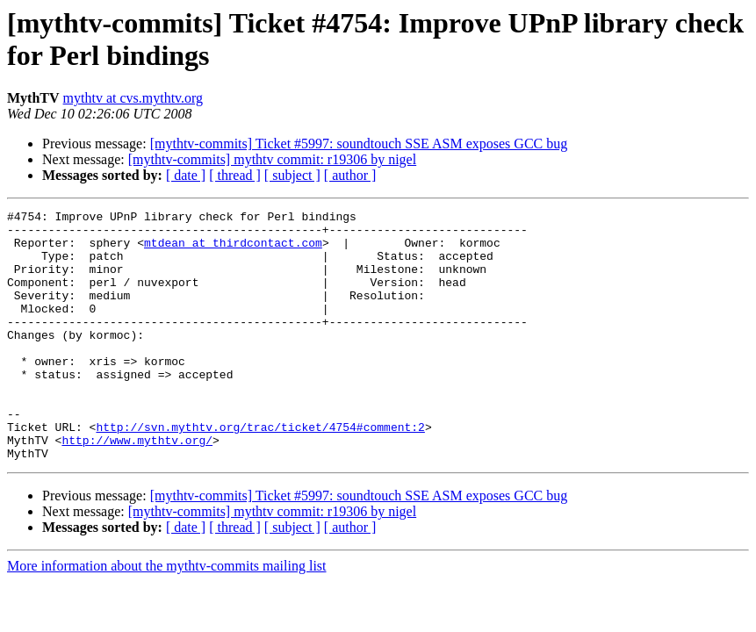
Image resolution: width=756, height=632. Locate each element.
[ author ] (350, 175)
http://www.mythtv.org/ (136, 487)
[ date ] (185, 175)
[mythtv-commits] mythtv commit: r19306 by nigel (272, 159)
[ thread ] (235, 175)
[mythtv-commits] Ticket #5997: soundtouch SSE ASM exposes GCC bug (359, 143)
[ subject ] (292, 175)
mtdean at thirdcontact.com (233, 250)
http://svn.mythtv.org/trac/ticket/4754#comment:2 (260, 471)
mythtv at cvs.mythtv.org (133, 97)
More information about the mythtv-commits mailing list (167, 615)
